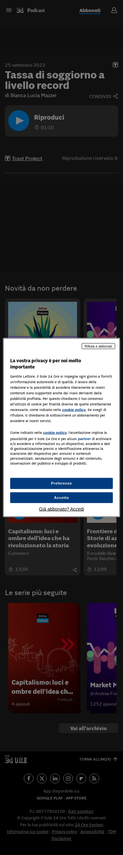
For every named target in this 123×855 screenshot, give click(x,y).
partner (84, 439)
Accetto (61, 497)
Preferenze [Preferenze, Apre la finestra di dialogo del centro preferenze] (61, 483)
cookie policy (74, 410)
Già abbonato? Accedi (61, 509)
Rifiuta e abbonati (98, 346)
